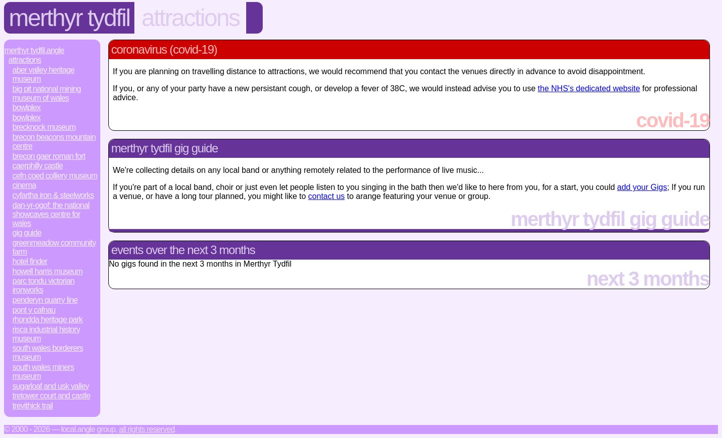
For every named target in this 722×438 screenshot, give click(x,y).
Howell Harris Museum (48, 271)
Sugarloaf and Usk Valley (51, 386)
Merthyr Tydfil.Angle (34, 50)
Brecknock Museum (44, 127)
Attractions (190, 18)
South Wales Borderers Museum (48, 352)
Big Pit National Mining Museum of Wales (47, 93)
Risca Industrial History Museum (46, 334)
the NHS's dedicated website (589, 88)
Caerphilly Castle (38, 165)
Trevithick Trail (33, 405)
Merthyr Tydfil (69, 18)
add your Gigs (642, 187)
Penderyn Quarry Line (45, 300)
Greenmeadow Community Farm (54, 247)
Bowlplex (27, 107)
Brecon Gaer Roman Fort (49, 156)
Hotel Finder (30, 261)
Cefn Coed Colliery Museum (55, 175)
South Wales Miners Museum (43, 371)
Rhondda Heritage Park (48, 319)
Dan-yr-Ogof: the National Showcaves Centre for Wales (51, 214)
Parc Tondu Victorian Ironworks (44, 285)
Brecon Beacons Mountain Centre (54, 141)
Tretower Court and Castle (51, 395)
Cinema (24, 185)
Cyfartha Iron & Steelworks (53, 195)
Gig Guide (27, 233)
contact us (326, 196)
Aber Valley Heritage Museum (44, 74)
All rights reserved (146, 429)
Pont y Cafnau (34, 310)
